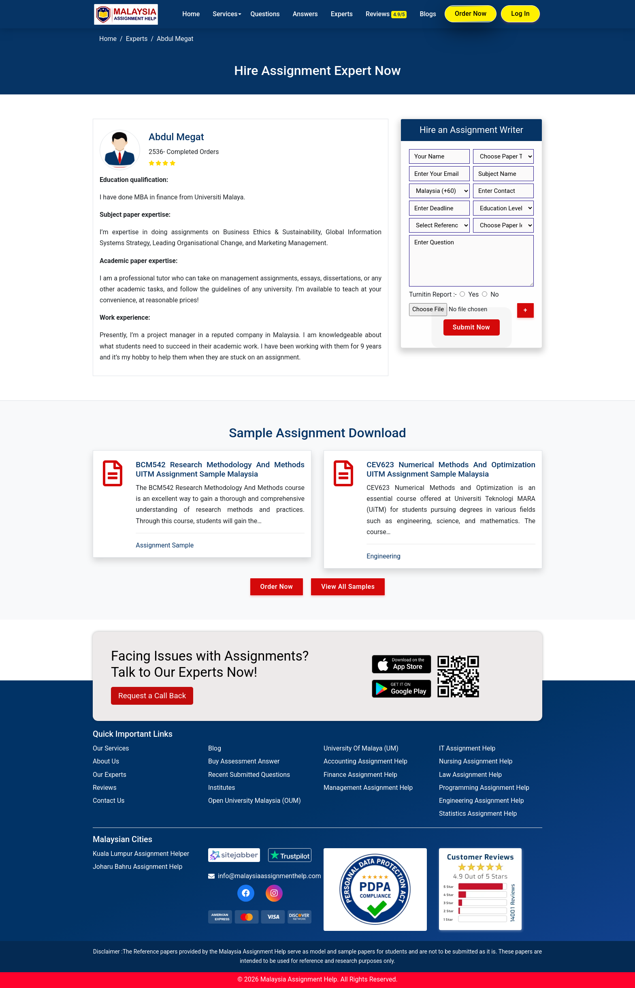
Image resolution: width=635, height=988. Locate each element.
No (494, 294)
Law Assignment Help (470, 774)
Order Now (470, 13)
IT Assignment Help (467, 748)
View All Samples (348, 586)
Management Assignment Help (368, 787)
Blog (214, 748)
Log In (520, 13)
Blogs (428, 14)
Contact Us (109, 800)
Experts (342, 14)
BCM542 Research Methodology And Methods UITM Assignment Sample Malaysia (220, 469)
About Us (106, 761)
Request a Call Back (152, 695)
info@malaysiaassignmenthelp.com (259, 876)
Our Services (111, 748)
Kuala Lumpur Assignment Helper (141, 854)
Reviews (386, 14)
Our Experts (109, 774)
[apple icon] (402, 664)
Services (225, 14)
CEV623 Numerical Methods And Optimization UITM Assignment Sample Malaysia (451, 469)
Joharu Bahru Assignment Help (137, 866)
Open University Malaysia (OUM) (254, 800)
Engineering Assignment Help (481, 800)
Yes (473, 294)
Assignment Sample (165, 545)
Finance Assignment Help (360, 774)
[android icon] (402, 689)
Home (191, 14)
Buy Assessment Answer (243, 761)
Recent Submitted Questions (249, 774)
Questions (264, 14)
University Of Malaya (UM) (361, 748)
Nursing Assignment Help (476, 761)
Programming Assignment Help (484, 787)
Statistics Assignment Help (478, 813)
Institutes (221, 787)
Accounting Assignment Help (365, 761)
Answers (305, 14)
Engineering (384, 556)
